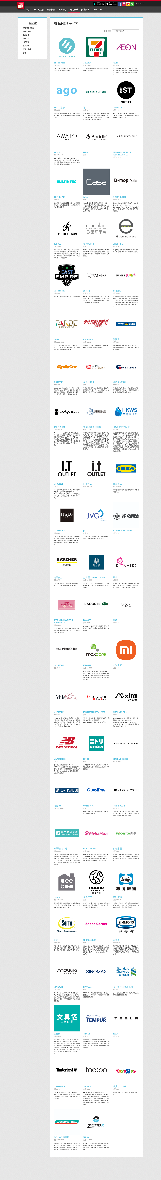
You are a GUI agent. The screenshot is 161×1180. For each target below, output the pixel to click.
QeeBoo (57, 897)
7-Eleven (87, 62)
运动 (24, 53)
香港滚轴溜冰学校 (92, 427)
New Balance (60, 758)
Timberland (59, 1086)
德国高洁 (58, 577)
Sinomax (87, 986)
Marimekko (59, 665)
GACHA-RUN (88, 339)
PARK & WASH (119, 805)
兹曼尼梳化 (88, 382)
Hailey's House (60, 427)
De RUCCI (57, 243)
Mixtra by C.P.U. (120, 712)
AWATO (57, 152)
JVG (84, 530)
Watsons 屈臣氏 (61, 1137)
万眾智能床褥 (60, 848)
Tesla (115, 1033)
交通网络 (85, 9)
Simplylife (58, 986)
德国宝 (116, 339)
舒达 (56, 939)
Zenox (86, 1137)
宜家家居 (117, 483)
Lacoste (87, 620)
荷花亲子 (117, 290)
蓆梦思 (116, 939)
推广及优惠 (39, 9)
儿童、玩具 (27, 49)
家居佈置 (26, 45)
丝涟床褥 (117, 897)
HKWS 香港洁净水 (121, 427)
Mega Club (97, 9)
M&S (115, 620)
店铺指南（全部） (29, 28)
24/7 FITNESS (59, 62)
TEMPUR (86, 1033)
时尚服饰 (26, 42)
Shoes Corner (89, 939)
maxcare (87, 665)
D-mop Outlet (119, 196)
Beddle (86, 152)
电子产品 (26, 38)
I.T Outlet (58, 483)
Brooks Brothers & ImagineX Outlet (122, 153)
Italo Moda (59, 530)
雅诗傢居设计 (119, 382)
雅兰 (85, 107)
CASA (85, 196)
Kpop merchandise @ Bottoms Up (63, 621)
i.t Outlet (88, 483)
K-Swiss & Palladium (122, 530)
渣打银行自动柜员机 (123, 986)
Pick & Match (89, 848)
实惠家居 (117, 848)
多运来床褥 (88, 243)
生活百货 (26, 35)
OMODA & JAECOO (120, 758)
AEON (115, 62)
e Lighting (118, 243)
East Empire (59, 290)
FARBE (56, 339)
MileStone (59, 712)
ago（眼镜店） (61, 107)
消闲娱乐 (74, 9)
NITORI (86, 758)
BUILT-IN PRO (59, 196)
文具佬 (57, 1033)
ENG (142, 3)
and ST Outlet (119, 107)
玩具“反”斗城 (119, 1086)
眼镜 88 (57, 805)
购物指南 (51, 9)
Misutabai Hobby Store (94, 712)
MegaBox (21, 6)
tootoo (87, 1086)
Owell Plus (88, 805)
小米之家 (117, 665)
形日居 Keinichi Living (94, 577)
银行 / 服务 (27, 31)
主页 (28, 9)
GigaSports (59, 382)
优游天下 (87, 897)
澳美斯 (86, 290)
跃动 (115, 577)
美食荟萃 (62, 9)
